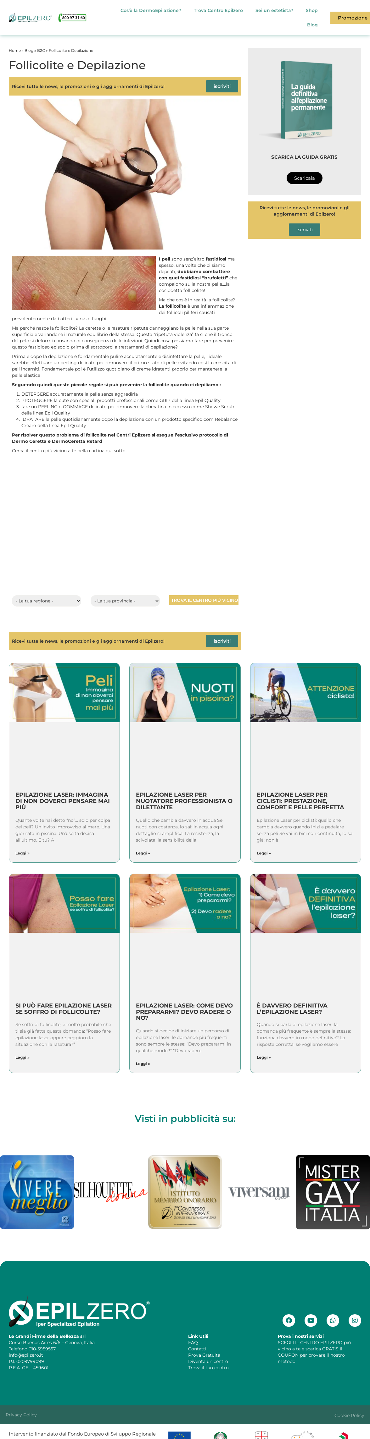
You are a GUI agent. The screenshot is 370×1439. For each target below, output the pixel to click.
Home (15, 50)
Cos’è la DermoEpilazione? (151, 10)
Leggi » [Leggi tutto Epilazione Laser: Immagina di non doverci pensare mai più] (22, 853)
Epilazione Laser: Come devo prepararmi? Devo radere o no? (184, 1012)
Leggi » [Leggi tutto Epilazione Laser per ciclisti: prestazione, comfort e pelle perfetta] (264, 853)
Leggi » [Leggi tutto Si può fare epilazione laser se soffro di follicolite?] (22, 1057)
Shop (312, 10)
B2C (41, 50)
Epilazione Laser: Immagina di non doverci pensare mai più (62, 801)
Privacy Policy (21, 1415)
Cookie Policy (349, 1415)
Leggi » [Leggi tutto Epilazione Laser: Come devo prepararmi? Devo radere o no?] (143, 1063)
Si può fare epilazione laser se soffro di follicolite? (63, 1008)
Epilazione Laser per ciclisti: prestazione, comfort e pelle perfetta (300, 801)
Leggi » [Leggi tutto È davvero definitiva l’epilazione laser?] (264, 1057)
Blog (312, 25)
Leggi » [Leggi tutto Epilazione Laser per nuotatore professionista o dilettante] (143, 853)
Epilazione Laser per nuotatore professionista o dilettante (184, 801)
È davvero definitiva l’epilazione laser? (292, 1008)
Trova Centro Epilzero (218, 10)
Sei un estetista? (274, 10)
